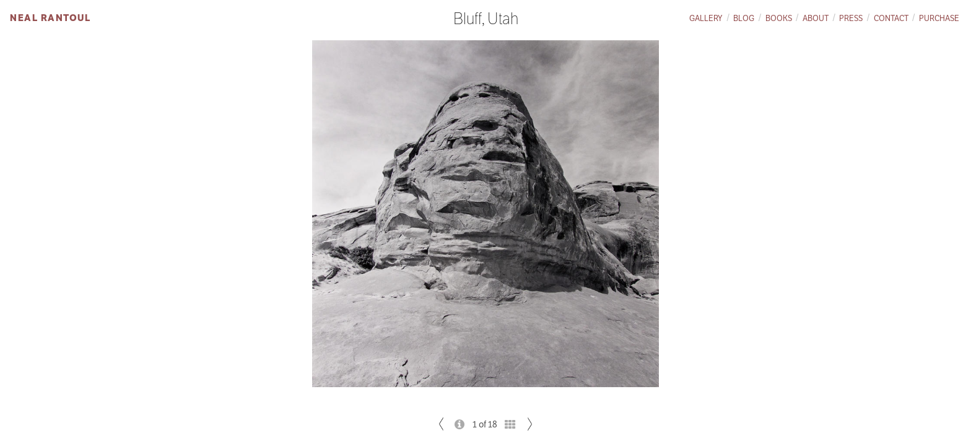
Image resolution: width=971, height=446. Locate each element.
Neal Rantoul (50, 18)
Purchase (939, 18)
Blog (743, 18)
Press (851, 18)
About (816, 18)
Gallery (706, 18)
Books (778, 18)
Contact (891, 18)
